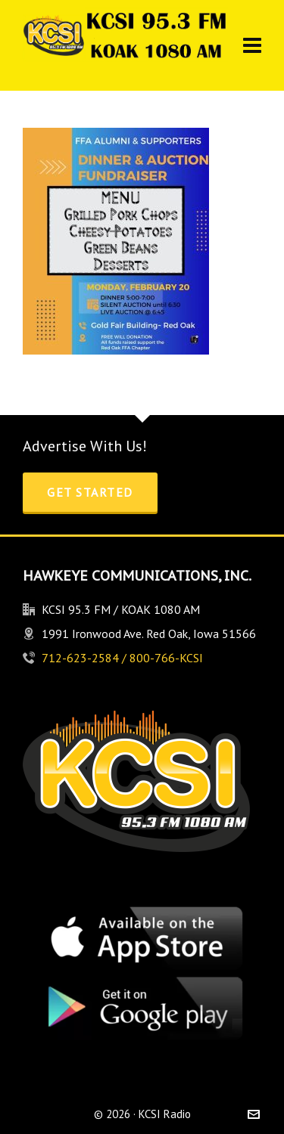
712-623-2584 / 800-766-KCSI (122, 657)
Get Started (90, 492)
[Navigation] (252, 45)
